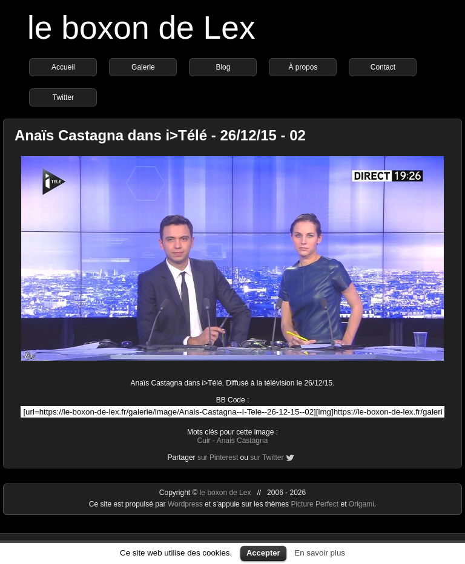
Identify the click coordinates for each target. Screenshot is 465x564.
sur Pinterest (217, 457)
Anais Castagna (242, 440)
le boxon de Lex (141, 27)
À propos (302, 67)
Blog (223, 67)
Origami (361, 504)
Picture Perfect (314, 504)
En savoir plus (319, 552)
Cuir (204, 440)
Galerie (143, 67)
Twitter (63, 97)
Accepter (263, 552)
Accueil (63, 67)
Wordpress (186, 504)
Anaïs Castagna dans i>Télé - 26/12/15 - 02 (160, 135)
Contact (383, 67)
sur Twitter (266, 457)
